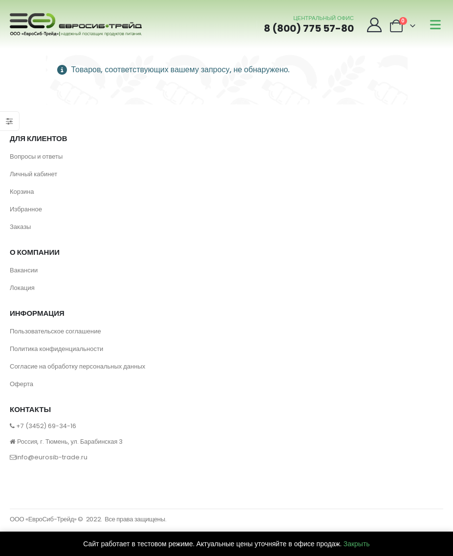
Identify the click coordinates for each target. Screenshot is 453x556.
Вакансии (24, 270)
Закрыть (357, 544)
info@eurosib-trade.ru (51, 457)
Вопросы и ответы (36, 156)
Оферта (21, 384)
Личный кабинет (33, 174)
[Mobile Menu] (435, 24)
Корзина (22, 191)
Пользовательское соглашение (55, 331)
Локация (22, 287)
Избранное (26, 209)
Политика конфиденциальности (56, 348)
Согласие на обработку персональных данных (77, 366)
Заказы (20, 226)
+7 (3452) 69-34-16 (46, 426)
